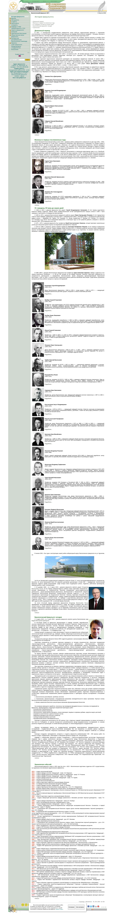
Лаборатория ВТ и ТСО (18, 28)
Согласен (71, 907)
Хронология (36, 27)
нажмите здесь (59, 909)
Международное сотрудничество (16, 47)
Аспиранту (14, 25)
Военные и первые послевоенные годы (44, 23)
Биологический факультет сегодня (42, 26)
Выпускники (14, 49)
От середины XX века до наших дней (43, 24)
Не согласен (80, 907)
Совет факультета (16, 44)
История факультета (17, 16)
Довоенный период (38, 21)
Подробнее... (48, 84)
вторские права (86, 909)
